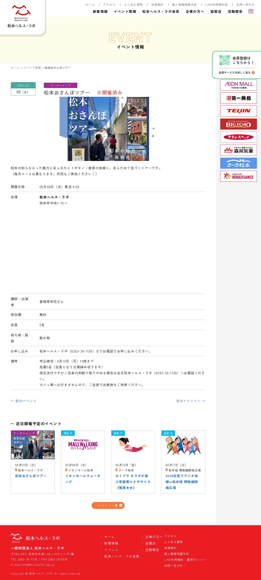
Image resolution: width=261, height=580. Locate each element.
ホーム (90, 4)
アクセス (109, 4)
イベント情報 (125, 11)
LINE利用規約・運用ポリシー (184, 559)
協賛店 (216, 11)
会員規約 (157, 4)
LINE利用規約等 (217, 4)
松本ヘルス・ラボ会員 (161, 11)
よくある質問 (133, 4)
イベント (111, 549)
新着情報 (100, 11)
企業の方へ (195, 11)
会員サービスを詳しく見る (235, 72)
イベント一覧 (108, 505)
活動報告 (235, 11)
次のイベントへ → (190, 400)
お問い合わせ (245, 4)
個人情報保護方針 (184, 4)
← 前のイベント (23, 400)
